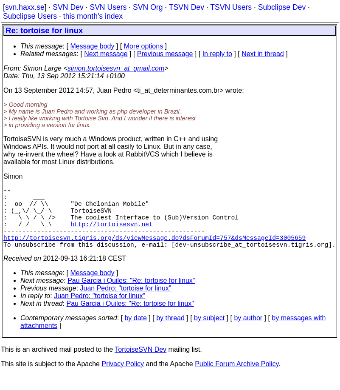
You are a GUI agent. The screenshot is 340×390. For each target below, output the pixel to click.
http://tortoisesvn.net (111, 234)
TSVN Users (231, 7)
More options (143, 46)
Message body (92, 46)
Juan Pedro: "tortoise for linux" (125, 303)
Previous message (165, 53)
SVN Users (108, 7)
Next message (105, 53)
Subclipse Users (30, 16)
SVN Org (148, 7)
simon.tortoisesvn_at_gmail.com (116, 68)
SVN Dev (68, 7)
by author (248, 333)
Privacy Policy (122, 379)
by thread (170, 333)
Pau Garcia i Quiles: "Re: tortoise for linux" (131, 295)
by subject (209, 333)
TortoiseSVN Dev (140, 364)
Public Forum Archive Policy (236, 379)
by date (135, 333)
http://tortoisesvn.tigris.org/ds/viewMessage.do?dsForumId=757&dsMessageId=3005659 (154, 251)
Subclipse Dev (282, 7)
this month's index (93, 16)
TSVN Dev (186, 7)
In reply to (217, 53)
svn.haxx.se (25, 7)
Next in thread (263, 53)
